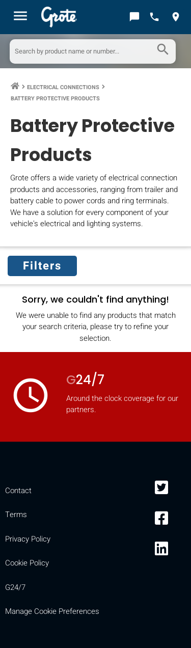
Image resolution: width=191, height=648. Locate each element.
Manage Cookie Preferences (52, 611)
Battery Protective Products (55, 98)
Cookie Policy (27, 563)
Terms (16, 514)
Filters (42, 266)
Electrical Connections (63, 87)
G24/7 (15, 587)
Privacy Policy (27, 539)
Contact (18, 490)
